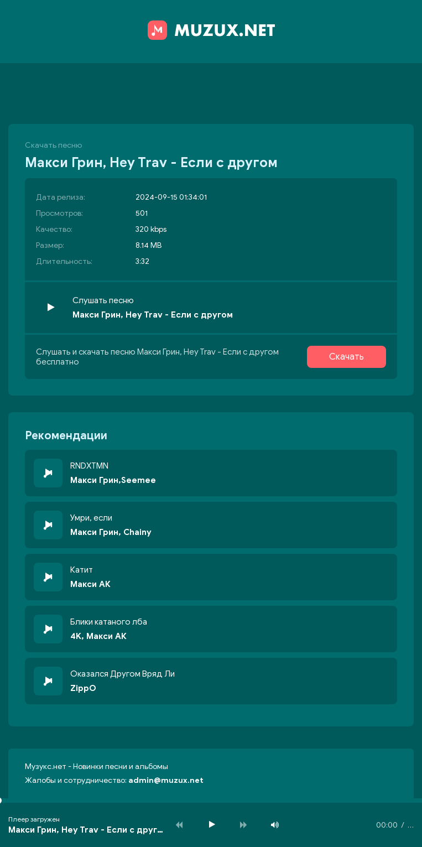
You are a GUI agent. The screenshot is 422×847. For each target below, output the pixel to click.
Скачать (346, 356)
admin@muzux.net (166, 780)
